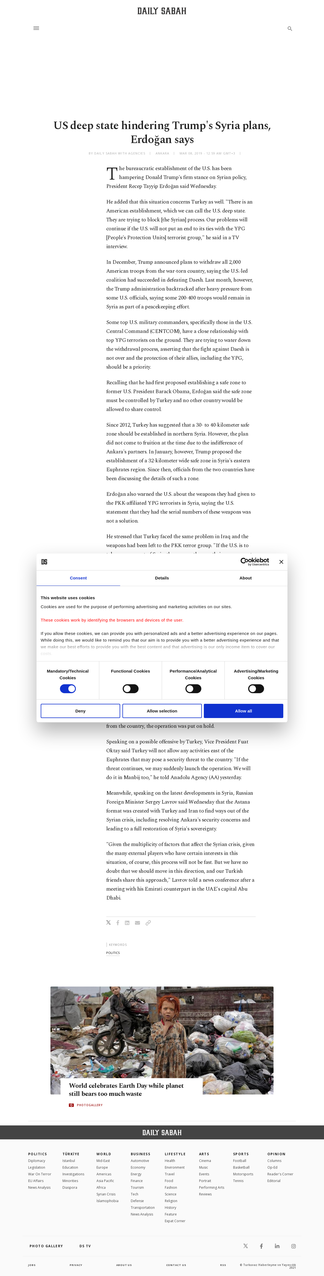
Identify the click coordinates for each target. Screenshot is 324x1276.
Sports (241, 1154)
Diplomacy (36, 1160)
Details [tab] (162, 578)
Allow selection (162, 711)
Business (141, 1154)
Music (203, 1167)
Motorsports (243, 1174)
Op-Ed (272, 1167)
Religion (171, 1200)
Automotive (140, 1160)
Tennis (238, 1180)
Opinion (276, 1154)
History (170, 1207)
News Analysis (39, 1187)
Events (204, 1174)
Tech (134, 1194)
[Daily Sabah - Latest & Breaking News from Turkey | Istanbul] (161, 10)
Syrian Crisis (105, 1194)
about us (124, 1265)
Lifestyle (175, 1154)
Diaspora (69, 1187)
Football (239, 1160)
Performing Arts (211, 1187)
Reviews (205, 1194)
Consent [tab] (78, 578)
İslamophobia (107, 1200)
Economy (138, 1167)
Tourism (137, 1187)
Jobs (32, 1265)
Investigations (73, 1174)
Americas (103, 1174)
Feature (171, 1214)
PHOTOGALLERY (90, 1105)
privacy (76, 1265)
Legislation (36, 1167)
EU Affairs (35, 1180)
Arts (204, 1154)
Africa (101, 1187)
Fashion (171, 1187)
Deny (80, 711)
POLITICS (37, 1154)
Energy (136, 1174)
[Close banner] (281, 562)
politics (113, 953)
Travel (170, 1174)
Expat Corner (175, 1221)
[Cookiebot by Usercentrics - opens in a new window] (244, 562)
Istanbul (68, 1160)
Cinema (205, 1160)
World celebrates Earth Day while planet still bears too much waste (129, 1090)
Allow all (243, 711)
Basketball (241, 1167)
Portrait (205, 1180)
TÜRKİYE (71, 1154)
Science (170, 1194)
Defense (137, 1200)
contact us (177, 1265)
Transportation (143, 1207)
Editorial (274, 1180)
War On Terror (39, 1174)
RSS (223, 1265)
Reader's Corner (280, 1174)
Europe (102, 1167)
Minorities (70, 1180)
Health (170, 1160)
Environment (175, 1167)
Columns (274, 1160)
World (103, 1154)
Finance (137, 1180)
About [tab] (246, 578)
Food (169, 1180)
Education (70, 1167)
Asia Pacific (105, 1180)
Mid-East (103, 1160)
